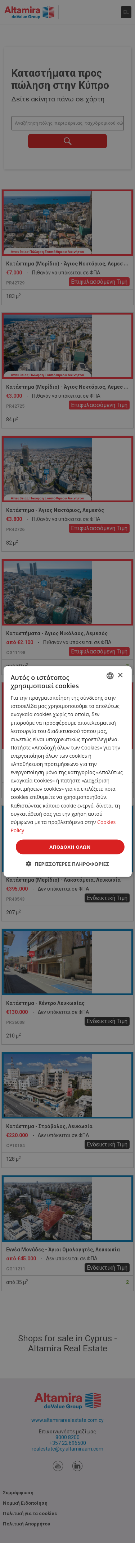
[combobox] (110, 675)
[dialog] (67, 771)
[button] (67, 864)
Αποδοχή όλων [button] (69, 846)
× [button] (120, 675)
